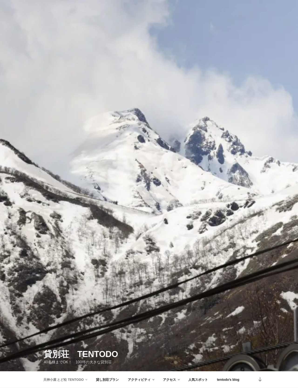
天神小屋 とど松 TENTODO (65, 379)
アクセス (171, 379)
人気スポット (198, 379)
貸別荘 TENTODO (81, 349)
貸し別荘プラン (107, 379)
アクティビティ (141, 379)
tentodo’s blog (228, 379)
